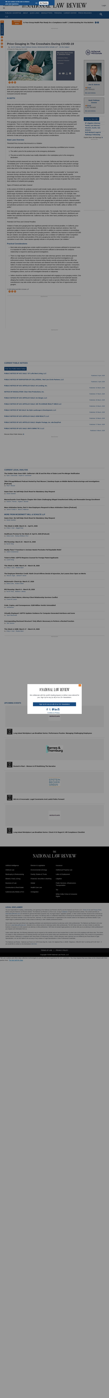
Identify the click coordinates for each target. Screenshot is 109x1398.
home (58, 709)
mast (53, 709)
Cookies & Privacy (53, 713)
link (56, 709)
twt (50, 709)
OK (36, 3)
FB (47, 709)
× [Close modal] (79, 685)
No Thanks (44, 3)
